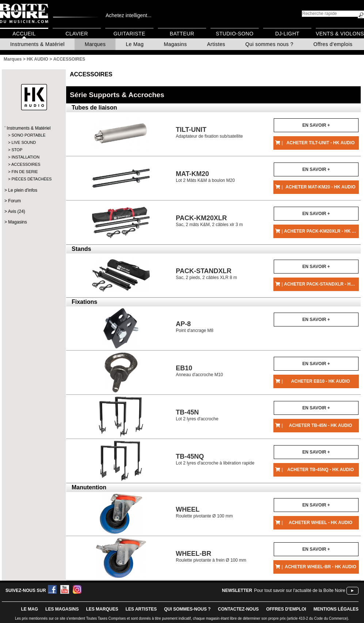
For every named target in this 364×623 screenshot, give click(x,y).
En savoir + (316, 125)
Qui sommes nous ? (269, 44)
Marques (95, 44)
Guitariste (129, 34)
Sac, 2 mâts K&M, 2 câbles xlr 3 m (209, 220)
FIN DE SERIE (24, 171)
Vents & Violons (340, 34)
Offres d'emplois (333, 44)
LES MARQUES (102, 609)
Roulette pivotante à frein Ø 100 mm (211, 556)
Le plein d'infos (22, 190)
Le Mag (135, 44)
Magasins (175, 44)
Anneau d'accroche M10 (199, 370)
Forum (14, 200)
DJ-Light (287, 34)
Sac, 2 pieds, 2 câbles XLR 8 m (206, 273)
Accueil (23, 34)
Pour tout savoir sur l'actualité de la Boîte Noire (299, 590)
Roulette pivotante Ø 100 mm (204, 512)
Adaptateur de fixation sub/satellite (209, 132)
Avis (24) (16, 211)
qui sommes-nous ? (187, 609)
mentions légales (336, 609)
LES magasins (62, 609)
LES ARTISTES (141, 609)
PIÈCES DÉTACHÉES (31, 179)
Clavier (76, 34)
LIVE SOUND (23, 142)
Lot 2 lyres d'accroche (197, 415)
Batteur (182, 34)
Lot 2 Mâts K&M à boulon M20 (205, 176)
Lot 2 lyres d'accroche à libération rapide (215, 459)
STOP (16, 150)
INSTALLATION (25, 157)
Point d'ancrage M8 (194, 326)
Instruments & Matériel (37, 44)
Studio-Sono (234, 34)
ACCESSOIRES (25, 164)
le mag (29, 609)
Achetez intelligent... (128, 15)
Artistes (216, 44)
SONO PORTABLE (28, 135)
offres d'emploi (286, 609)
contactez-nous (238, 609)
